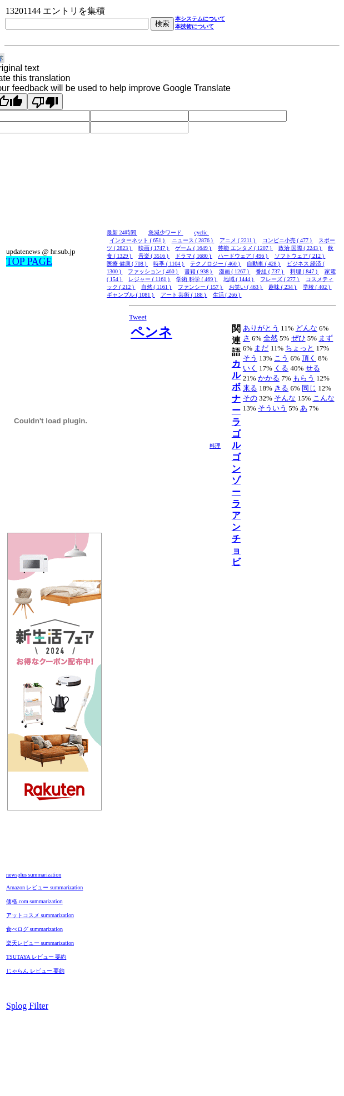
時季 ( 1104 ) (169, 264)
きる (281, 388)
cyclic (202, 232)
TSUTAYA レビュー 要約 (36, 957)
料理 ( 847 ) (304, 271)
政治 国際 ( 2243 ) (300, 248)
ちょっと (299, 348)
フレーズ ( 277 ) (280, 279)
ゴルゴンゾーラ (236, 468)
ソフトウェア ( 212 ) (300, 256)
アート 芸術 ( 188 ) (184, 295)
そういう (272, 408)
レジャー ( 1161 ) (149, 279)
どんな (306, 328)
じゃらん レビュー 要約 (35, 971)
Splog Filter (27, 1005)
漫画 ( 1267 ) (235, 271)
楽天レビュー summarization (40, 943)
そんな (285, 398)
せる (313, 368)
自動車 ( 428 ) (264, 264)
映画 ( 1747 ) (154, 248)
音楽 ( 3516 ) (154, 256)
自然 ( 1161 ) (156, 287)
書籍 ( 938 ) (199, 271)
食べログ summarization (34, 929)
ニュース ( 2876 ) (193, 240)
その (250, 398)
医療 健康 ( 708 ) (127, 264)
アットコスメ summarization (40, 915)
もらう (304, 378)
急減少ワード (165, 232)
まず (325, 338)
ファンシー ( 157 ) (200, 287)
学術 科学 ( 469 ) (196, 279)
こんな (324, 398)
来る (250, 388)
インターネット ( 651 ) (137, 240)
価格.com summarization (34, 901)
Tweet (138, 317)
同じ (309, 388)
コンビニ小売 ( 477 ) (287, 240)
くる (281, 368)
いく (250, 368)
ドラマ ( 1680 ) (193, 256)
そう (250, 358)
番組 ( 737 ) (270, 271)
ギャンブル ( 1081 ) (131, 295)
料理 (215, 446)
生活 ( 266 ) (227, 295)
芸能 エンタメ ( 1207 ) (245, 248)
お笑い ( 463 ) (246, 287)
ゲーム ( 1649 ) (193, 248)
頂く (309, 358)
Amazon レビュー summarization (44, 887)
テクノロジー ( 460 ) (215, 264)
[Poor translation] (45, 101)
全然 (270, 338)
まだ (261, 348)
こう (281, 358)
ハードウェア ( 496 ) (243, 256)
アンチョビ (236, 539)
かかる (269, 378)
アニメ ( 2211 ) (238, 240)
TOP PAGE (29, 261)
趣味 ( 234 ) (282, 287)
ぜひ (298, 338)
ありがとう (261, 328)
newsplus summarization (33, 875)
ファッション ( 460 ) (153, 271)
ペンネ (151, 332)
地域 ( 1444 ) (239, 279)
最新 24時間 (122, 232)
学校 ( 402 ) (317, 287)
